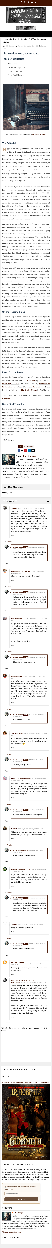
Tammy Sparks (17, 735)
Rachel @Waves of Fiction (22, 871)
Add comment (6, 1023)
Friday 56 (6, 400)
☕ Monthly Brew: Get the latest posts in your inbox (20, 1189)
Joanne (14, 926)
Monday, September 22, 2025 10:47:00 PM (34, 983)
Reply (12, 536)
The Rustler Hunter (29, 391)
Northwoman (16, 620)
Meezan (14, 830)
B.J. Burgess (18, 548)
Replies (9, 543)
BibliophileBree (17, 964)
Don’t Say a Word (10, 385)
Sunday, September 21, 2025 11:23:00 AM (31, 509)
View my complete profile (11, 1233)
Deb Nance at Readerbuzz (21, 780)
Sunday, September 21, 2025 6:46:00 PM (30, 830)
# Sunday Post (28, 447)
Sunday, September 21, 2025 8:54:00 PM (30, 926)
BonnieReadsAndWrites (20, 572)
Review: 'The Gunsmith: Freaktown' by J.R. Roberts (25, 1084)
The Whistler (30, 381)
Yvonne (14, 509)
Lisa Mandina (16, 677)
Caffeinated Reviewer (38, 135)
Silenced (36, 388)
